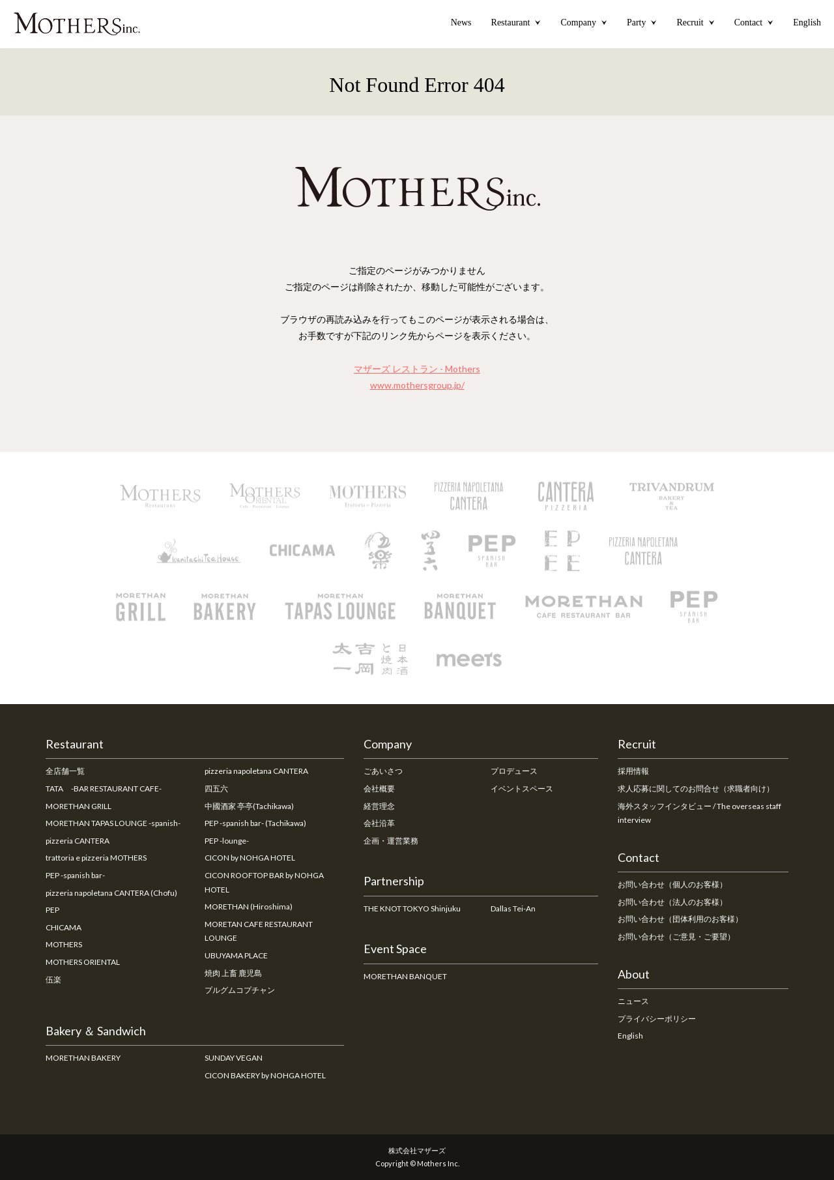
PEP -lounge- (227, 841)
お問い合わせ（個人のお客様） (672, 884)
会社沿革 (379, 823)
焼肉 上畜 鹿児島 (233, 973)
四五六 (216, 788)
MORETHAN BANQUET (405, 976)
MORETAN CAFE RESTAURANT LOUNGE (259, 931)
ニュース (633, 1001)
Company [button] (583, 22)
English (807, 22)
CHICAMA (63, 927)
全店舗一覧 (65, 771)
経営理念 (379, 806)
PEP (52, 910)
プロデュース (514, 771)
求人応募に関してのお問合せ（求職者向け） (696, 788)
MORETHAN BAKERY (83, 1058)
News (461, 22)
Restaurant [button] (516, 22)
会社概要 (379, 788)
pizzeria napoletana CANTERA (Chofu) (111, 893)
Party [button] (642, 22)
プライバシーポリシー (657, 1019)
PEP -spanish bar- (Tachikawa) (255, 823)
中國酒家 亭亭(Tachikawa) (249, 806)
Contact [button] (754, 22)
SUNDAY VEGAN (234, 1058)
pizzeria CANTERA (77, 841)
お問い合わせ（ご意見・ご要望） (676, 936)
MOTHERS (64, 944)
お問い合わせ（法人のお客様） (672, 902)
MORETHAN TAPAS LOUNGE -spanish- (113, 823)
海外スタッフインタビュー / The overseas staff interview (699, 813)
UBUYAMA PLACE (236, 955)
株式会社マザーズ (417, 1150)
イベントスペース (522, 788)
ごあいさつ (383, 771)
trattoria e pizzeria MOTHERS (96, 858)
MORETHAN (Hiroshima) (249, 906)
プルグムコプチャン (240, 990)
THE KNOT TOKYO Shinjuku (412, 908)
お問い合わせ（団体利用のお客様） (680, 919)
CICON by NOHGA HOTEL (250, 858)
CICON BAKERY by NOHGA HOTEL (265, 1075)
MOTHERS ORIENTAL (83, 962)
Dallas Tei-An (513, 908)
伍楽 (53, 979)
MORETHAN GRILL (78, 806)
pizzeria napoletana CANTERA (256, 771)
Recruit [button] (695, 22)
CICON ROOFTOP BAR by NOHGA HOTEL (264, 882)
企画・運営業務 (391, 841)
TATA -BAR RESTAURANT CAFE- (104, 788)
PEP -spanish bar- (75, 875)
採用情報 (633, 771)
